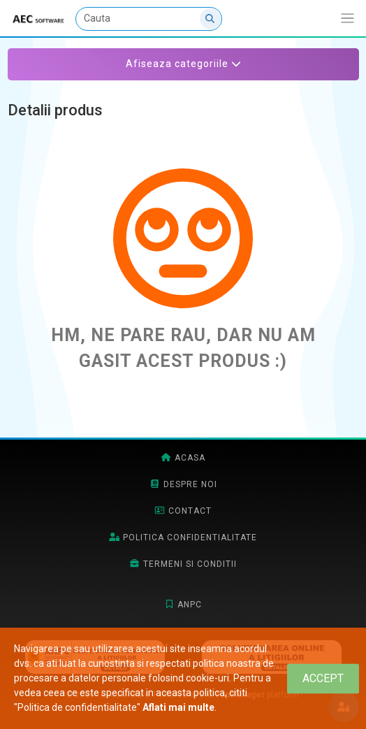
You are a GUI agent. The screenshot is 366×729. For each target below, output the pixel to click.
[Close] (323, 678)
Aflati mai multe (178, 707)
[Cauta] (148, 19)
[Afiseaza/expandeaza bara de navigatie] (347, 18)
